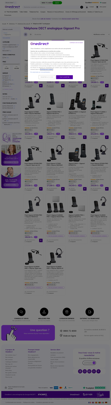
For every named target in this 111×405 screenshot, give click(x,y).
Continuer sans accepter (76, 42)
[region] (56, 61)
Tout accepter (64, 77)
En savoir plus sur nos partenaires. (40, 72)
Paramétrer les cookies (46, 77)
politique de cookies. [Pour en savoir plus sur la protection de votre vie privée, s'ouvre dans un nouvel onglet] (46, 69)
